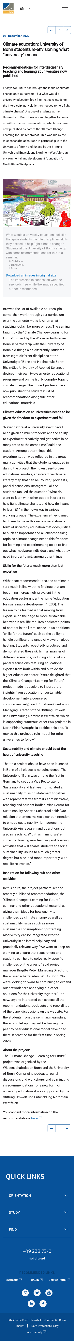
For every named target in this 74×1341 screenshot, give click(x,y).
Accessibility (37, 1332)
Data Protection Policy (45, 1325)
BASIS (37, 1279)
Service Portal (60, 1279)
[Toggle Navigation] (65, 8)
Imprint (20, 1325)
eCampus (14, 1279)
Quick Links (25, 1176)
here (37, 1118)
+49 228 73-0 (37, 1251)
